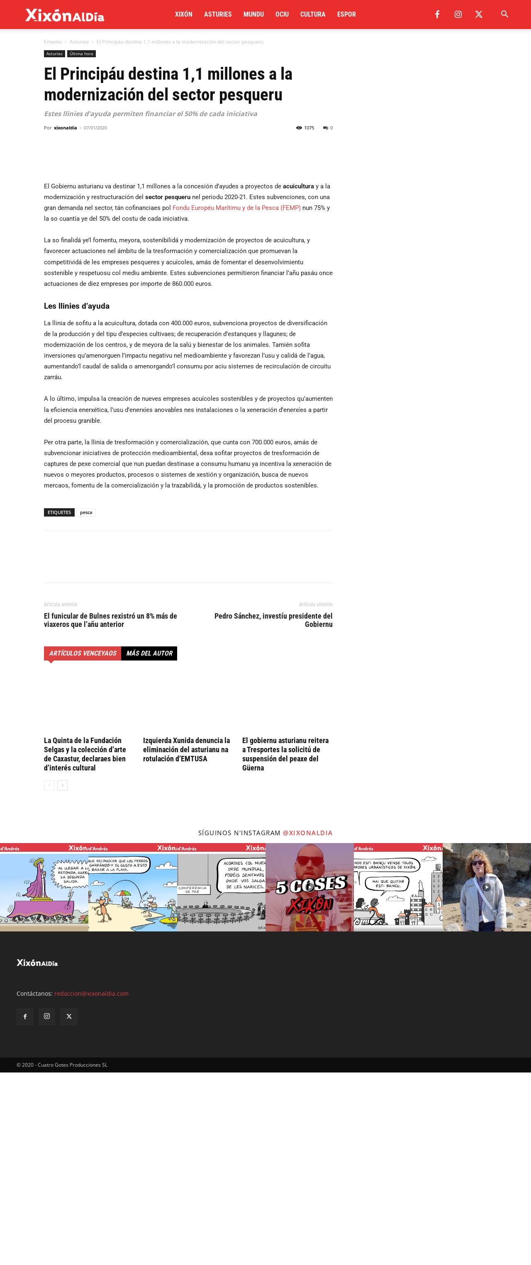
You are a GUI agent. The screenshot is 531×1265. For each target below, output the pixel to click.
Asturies (218, 14)
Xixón (183, 14)
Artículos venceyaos (82, 846)
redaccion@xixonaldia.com (91, 1186)
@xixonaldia (308, 1025)
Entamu (53, 41)
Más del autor (149, 846)
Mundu (254, 14)
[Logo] (65, 14)
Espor (346, 14)
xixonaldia (65, 127)
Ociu (282, 14)
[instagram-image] (44, 1080)
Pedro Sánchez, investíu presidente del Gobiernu (273, 812)
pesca (86, 705)
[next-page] (62, 978)
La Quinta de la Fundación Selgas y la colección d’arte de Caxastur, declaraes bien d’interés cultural (85, 947)
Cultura (313, 14)
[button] (504, 15)
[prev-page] (49, 978)
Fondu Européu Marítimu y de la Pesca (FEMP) (237, 400)
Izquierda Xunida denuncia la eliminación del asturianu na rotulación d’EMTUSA (186, 942)
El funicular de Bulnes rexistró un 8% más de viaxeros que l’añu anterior (110, 812)
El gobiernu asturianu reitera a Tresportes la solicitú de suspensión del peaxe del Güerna (285, 947)
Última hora (81, 53)
